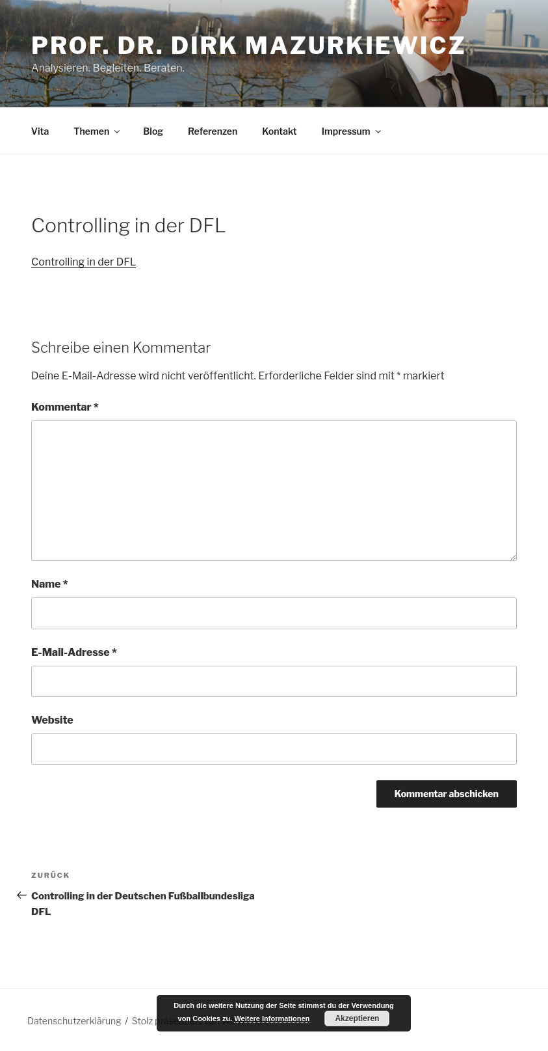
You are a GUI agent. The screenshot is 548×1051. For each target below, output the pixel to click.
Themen (97, 131)
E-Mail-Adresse (74, 652)
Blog (153, 131)
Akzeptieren (357, 1018)
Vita (40, 131)
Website (52, 720)
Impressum (352, 131)
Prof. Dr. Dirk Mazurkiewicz (249, 45)
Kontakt (279, 131)
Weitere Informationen (271, 1018)
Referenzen (212, 131)
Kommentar (65, 407)
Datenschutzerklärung (74, 1020)
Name (49, 584)
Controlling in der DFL (83, 262)
